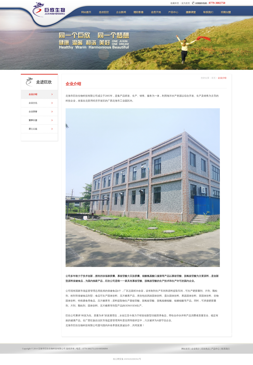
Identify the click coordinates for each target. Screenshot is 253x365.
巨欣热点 (205, 349)
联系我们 (225, 349)
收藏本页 (174, 3)
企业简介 (195, 349)
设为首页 (185, 3)
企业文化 (33, 103)
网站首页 (185, 349)
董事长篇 (33, 120)
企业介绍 (33, 94)
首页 (213, 78)
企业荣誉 (33, 111)
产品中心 (215, 349)
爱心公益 (33, 129)
